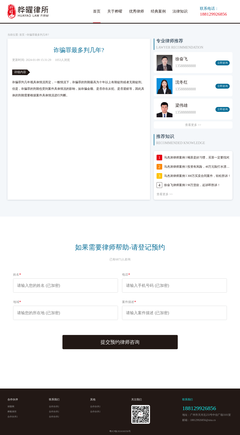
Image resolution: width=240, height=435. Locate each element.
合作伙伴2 (13, 416)
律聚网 (11, 406)
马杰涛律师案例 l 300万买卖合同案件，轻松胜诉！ (197, 175)
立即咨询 (222, 62)
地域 (17, 302)
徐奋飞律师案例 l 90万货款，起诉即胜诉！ (192, 185)
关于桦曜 (114, 11)
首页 (96, 11)
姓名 (17, 274)
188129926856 (213, 14)
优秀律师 (136, 11)
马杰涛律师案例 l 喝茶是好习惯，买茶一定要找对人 (198, 157)
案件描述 (129, 302)
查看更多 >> (193, 124)
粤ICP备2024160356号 (120, 431)
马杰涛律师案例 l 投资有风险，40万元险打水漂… (196, 166)
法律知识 (180, 11)
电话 (126, 274)
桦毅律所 (12, 411)
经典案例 (158, 11)
